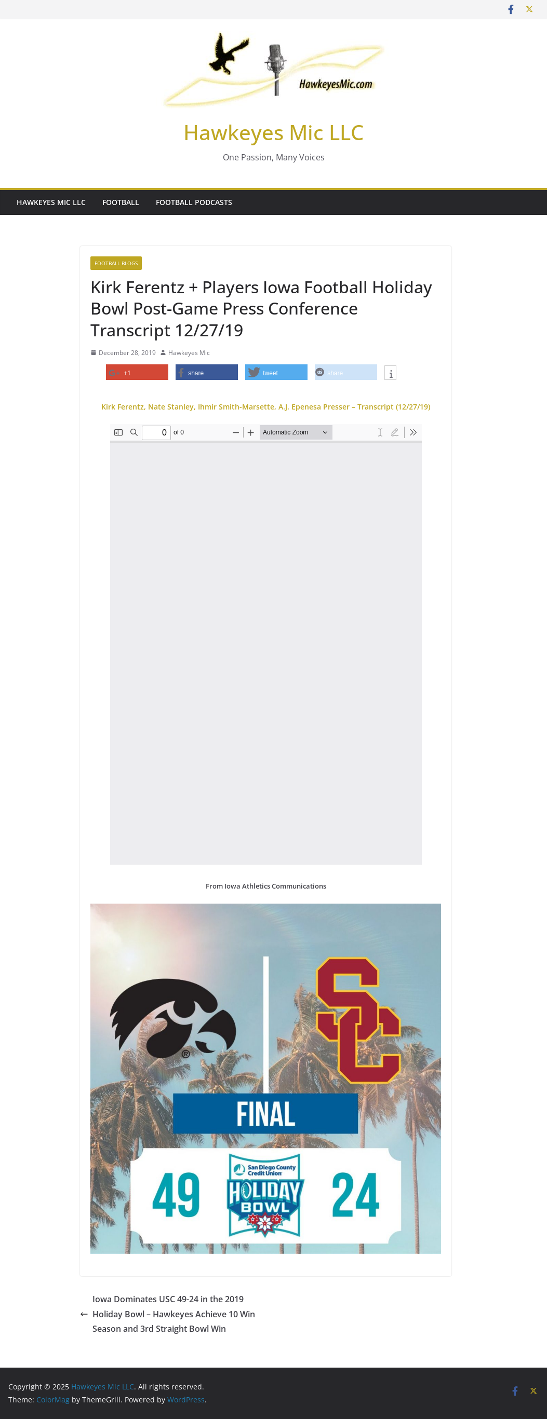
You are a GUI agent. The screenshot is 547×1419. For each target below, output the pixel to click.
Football (120, 202)
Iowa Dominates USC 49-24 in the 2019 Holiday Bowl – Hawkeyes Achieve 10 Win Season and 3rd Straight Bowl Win (167, 1314)
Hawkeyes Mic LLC (273, 132)
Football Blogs (116, 263)
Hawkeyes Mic (189, 352)
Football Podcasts (194, 202)
